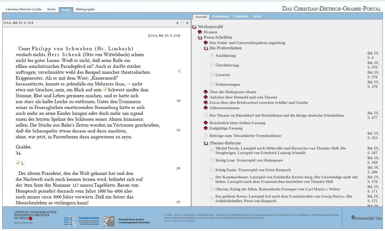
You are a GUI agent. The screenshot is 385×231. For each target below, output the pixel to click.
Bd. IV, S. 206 (373, 169)
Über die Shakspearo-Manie (233, 92)
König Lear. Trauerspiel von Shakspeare (249, 160)
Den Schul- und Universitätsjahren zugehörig (247, 43)
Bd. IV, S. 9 (373, 55)
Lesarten (222, 75)
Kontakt (190, 220)
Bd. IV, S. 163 (373, 135)
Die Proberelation (226, 48)
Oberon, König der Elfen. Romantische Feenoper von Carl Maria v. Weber (277, 189)
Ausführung (225, 55)
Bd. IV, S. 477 (373, 115)
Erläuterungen (227, 84)
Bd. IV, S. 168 (373, 160)
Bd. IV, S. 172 (373, 198)
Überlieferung (227, 65)
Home (167, 220)
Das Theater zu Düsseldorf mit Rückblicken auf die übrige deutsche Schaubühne (277, 115)
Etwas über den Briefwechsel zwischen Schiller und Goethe (259, 102)
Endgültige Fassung (226, 128)
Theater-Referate (225, 143)
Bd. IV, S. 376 (373, 65)
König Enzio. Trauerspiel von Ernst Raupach (253, 170)
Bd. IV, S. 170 (373, 179)
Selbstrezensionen (224, 108)
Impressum (178, 220)
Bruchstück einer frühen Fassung (237, 123)
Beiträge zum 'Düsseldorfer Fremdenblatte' (246, 136)
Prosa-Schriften (218, 37)
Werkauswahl (210, 26)
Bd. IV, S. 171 (373, 189)
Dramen (210, 32)
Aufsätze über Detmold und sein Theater (244, 97)
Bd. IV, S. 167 (373, 150)
